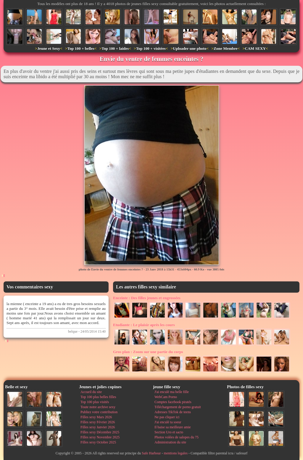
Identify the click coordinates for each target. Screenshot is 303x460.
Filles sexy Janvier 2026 (97, 427)
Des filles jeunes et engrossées (146, 298)
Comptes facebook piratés (172, 402)
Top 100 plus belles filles (98, 397)
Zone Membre (226, 48)
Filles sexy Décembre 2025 (99, 432)
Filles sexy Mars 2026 (96, 417)
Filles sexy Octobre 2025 (98, 442)
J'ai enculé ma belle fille (171, 392)
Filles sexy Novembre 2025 (100, 437)
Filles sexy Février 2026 (97, 422)
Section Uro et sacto (168, 432)
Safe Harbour (151, 453)
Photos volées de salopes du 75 (176, 437)
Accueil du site (91, 392)
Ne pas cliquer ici (166, 417)
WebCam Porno (165, 397)
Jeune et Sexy (48, 48)
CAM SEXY (255, 48)
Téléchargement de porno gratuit (177, 407)
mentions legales (176, 453)
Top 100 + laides (115, 48)
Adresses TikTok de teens (172, 412)
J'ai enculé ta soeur (167, 422)
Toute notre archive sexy (97, 407)
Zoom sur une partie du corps (148, 352)
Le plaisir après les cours (144, 325)
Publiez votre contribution (98, 412)
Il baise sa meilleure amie (172, 427)
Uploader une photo (189, 48)
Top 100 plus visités (94, 402)
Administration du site (170, 442)
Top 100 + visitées (151, 48)
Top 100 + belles (80, 48)
